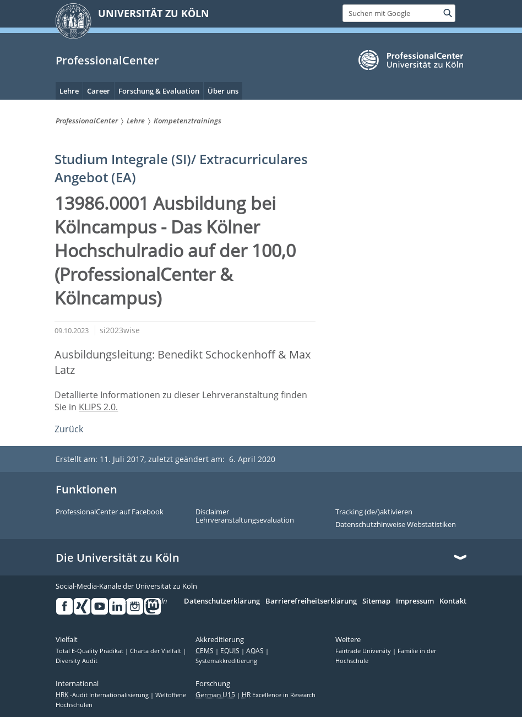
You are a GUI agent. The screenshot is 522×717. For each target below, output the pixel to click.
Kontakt (452, 601)
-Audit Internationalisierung (103, 695)
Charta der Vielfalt (156, 651)
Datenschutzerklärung (222, 601)
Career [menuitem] (98, 91)
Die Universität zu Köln (118, 557)
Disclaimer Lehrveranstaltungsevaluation (244, 516)
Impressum (415, 601)
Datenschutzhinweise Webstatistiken (395, 524)
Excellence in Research (279, 695)
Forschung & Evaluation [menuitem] (158, 91)
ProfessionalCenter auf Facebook (110, 512)
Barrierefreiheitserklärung (311, 601)
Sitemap (376, 601)
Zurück (69, 429)
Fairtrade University (364, 651)
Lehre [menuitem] (69, 91)
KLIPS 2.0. (98, 407)
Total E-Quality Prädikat (90, 651)
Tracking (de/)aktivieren (373, 512)
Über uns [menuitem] (223, 91)
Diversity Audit (76, 661)
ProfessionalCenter (107, 60)
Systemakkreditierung (226, 661)
